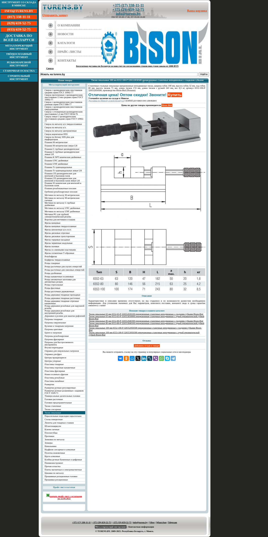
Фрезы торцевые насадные (57, 240)
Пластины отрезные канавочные (60, 368)
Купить (175, 95)
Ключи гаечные (52, 429)
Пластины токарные (54, 364)
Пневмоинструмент (54, 463)
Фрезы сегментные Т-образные (59, 253)
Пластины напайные (54, 381)
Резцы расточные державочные (59, 291)
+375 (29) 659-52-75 (128, 10)
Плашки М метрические (56, 142)
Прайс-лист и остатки (64, 487)
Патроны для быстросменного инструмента (59, 343)
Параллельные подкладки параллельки (63, 416)
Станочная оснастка (19, 70)
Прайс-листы (69, 51)
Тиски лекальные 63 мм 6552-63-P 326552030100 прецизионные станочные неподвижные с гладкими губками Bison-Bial (146, 314)
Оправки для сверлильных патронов (62, 351)
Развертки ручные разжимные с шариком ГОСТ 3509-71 (64, 392)
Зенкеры (49, 443)
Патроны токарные (54, 319)
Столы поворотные (54, 419)
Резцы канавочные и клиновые (59, 276)
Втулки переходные (54, 347)
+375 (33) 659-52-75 (122, 522)
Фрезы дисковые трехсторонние (60, 236)
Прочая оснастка (53, 466)
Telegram (172, 522)
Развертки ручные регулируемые (60, 388)
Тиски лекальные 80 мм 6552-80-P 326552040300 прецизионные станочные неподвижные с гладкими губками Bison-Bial (146, 321)
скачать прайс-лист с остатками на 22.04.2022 (64, 497)
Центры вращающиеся (55, 357)
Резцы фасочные (52, 288)
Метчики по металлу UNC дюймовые (62, 208)
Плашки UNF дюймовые (56, 164)
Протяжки (49, 436)
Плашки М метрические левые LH (61, 146)
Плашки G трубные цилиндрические (62, 149)
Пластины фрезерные (55, 371)
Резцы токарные (52, 263)
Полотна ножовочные (55, 453)
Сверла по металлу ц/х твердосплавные (63, 124)
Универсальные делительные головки (62, 396)
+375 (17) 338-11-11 (128, 5)
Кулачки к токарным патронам (59, 326)
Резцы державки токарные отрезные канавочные (62, 302)
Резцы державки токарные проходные (62, 295)
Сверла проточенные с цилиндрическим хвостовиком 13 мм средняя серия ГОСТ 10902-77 (64, 97)
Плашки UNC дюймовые (56, 160)
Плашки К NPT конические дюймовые (63, 157)
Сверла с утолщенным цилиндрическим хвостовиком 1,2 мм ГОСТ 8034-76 (63, 113)
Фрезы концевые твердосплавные (60, 226)
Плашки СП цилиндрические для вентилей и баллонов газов (60, 174)
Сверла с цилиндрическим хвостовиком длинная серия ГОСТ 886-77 (63, 103)
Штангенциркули (53, 426)
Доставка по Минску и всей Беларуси (106, 100)
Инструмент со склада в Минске (19, 4)
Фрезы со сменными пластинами (60, 250)
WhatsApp (161, 522)
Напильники (50, 446)
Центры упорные (53, 361)
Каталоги (66, 43)
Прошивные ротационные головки (61, 476)
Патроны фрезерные (54, 339)
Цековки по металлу (54, 473)
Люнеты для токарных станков (59, 423)
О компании (69, 25)
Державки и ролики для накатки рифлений (65, 316)
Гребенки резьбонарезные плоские (61, 192)
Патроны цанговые (54, 329)
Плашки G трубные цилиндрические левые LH (62, 153)
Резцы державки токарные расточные (62, 298)
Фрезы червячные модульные (58, 243)
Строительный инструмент (19, 78)
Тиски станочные (53, 406)
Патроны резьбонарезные (57, 336)
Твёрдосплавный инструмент (19, 56)
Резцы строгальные (54, 285)
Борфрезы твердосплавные (57, 260)
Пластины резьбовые (54, 378)
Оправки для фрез (53, 354)
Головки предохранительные (58, 402)
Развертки (49, 384)
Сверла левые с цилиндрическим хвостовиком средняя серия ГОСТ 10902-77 (64, 118)
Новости (65, 34)
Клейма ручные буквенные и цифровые (63, 459)
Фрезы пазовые (52, 246)
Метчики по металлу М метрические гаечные (62, 199)
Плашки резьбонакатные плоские (60, 188)
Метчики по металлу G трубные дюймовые (60, 204)
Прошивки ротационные (56, 480)
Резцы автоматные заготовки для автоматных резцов (60, 280)
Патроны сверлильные (55, 322)
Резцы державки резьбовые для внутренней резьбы (59, 312)
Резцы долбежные (53, 273)
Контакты (67, 60)
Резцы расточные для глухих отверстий (63, 266)
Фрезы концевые (53, 223)
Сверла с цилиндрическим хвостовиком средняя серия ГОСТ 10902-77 (63, 91)
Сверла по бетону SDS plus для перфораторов (59, 138)
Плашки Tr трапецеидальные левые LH (63, 170)
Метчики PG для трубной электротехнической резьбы (58, 215)
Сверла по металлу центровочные (61, 131)
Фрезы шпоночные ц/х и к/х (58, 229)
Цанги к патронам (53, 333)
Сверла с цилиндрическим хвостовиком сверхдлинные (63, 108)
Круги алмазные (52, 456)
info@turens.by (128, 14)
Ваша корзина (197, 10)
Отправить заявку (55, 15)
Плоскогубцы (51, 433)
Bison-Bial (167, 105)
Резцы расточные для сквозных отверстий (64, 270)
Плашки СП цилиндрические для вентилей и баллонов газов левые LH (62, 179)
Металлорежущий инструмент (18, 47)
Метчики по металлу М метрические (62, 195)
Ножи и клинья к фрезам (56, 374)
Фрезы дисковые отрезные (57, 233)
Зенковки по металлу (54, 439)
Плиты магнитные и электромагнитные (63, 470)
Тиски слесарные (53, 409)
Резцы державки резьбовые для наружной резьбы (64, 307)
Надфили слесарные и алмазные (60, 449)
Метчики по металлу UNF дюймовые (62, 211)
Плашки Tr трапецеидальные (58, 167)
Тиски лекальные (53, 413)
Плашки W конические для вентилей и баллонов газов (63, 184)
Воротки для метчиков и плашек (60, 219)
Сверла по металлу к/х (55, 127)
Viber (152, 522)
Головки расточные (54, 399)
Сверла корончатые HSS (56, 134)
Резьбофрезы (51, 256)
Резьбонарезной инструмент (19, 64)
